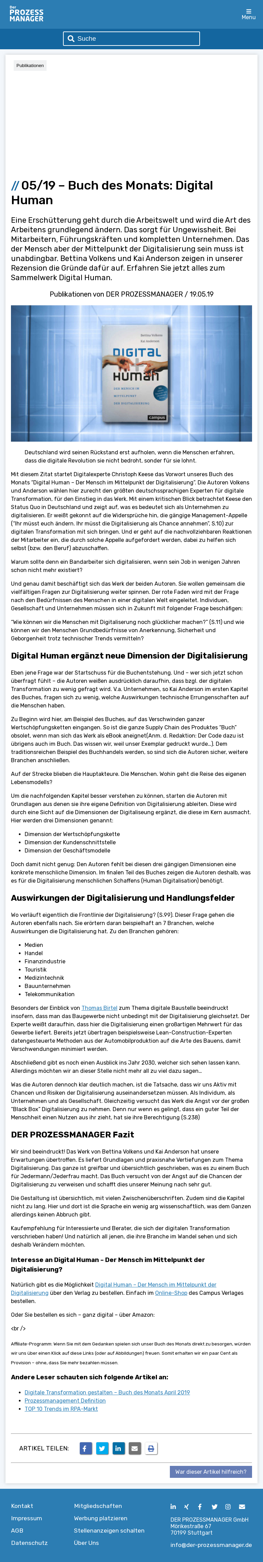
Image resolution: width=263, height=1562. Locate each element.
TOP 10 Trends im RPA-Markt (61, 1409)
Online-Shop (171, 1293)
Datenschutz (29, 1542)
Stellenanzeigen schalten (109, 1530)
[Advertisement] (131, 122)
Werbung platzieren (100, 1518)
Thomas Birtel (99, 1008)
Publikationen (30, 65)
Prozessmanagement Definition (65, 1400)
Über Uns (86, 1542)
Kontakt (22, 1505)
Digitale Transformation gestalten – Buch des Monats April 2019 (107, 1392)
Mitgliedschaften (98, 1505)
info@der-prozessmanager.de (211, 1544)
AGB (17, 1530)
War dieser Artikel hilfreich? (211, 1472)
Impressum (26, 1518)
